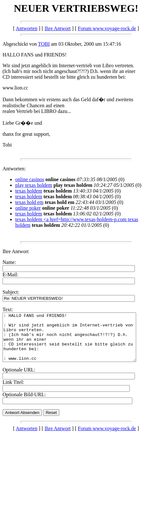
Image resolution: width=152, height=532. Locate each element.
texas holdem (28, 191)
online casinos (29, 179)
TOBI (44, 44)
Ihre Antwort (58, 28)
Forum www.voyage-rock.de (107, 28)
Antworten (26, 28)
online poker (28, 208)
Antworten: (14, 168)
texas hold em (29, 202)
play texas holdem (33, 185)
